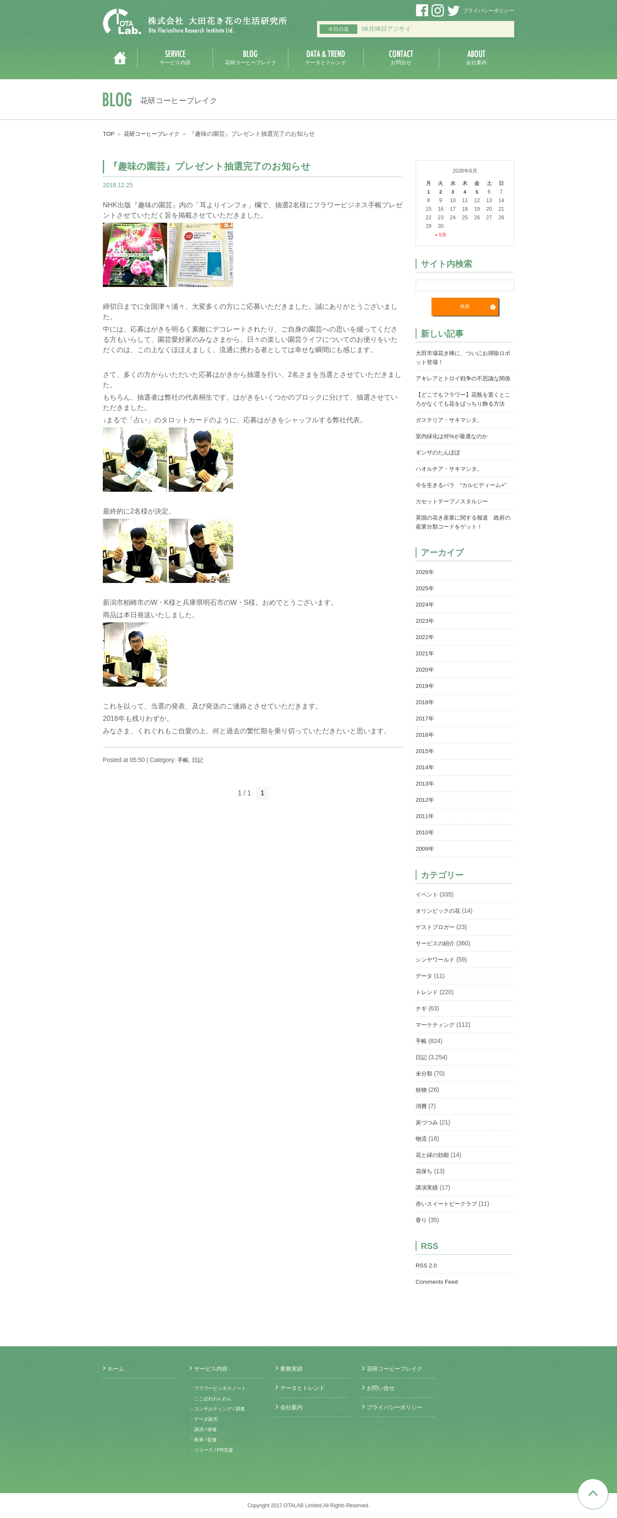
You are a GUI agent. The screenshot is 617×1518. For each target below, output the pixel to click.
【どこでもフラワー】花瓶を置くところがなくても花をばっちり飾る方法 (464, 412)
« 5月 (440, 235)
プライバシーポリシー (488, 11)
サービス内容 (212, 1368)
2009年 (425, 866)
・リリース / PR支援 (213, 1450)
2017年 (425, 736)
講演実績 (428, 1205)
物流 (422, 1156)
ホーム (117, 1368)
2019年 (425, 703)
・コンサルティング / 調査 (219, 1409)
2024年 (425, 622)
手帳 (183, 759)
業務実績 (292, 1368)
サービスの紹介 (437, 961)
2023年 (425, 638)
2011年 (425, 834)
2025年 (425, 606)
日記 (199, 759)
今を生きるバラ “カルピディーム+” (464, 502)
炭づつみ (428, 1140)
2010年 (425, 850)
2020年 (425, 687)
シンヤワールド (437, 977)
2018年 (425, 720)
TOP (109, 133)
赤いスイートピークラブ (449, 1221)
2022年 (425, 654)
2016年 (425, 752)
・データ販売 (204, 1419)
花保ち (425, 1189)
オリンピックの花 (440, 928)
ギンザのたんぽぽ (440, 470)
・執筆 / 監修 (204, 1440)
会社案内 (292, 1407)
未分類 (425, 1091)
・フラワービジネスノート (220, 1388)
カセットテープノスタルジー (455, 519)
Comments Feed (438, 1299)
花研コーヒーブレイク (155, 133)
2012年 (425, 817)
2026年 (425, 589)
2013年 (425, 801)
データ (425, 993)
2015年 (425, 768)
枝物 (422, 1107)
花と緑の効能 (434, 1172)
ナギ (422, 1026)
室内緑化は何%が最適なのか (454, 454)
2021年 (425, 671)
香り (422, 1237)
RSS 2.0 (427, 1283)
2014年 (425, 785)
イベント (428, 912)
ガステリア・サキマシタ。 (452, 437)
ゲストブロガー (437, 944)
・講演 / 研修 (204, 1429)
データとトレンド (304, 1387)
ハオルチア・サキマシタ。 (452, 486)
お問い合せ (382, 1387)
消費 (422, 1124)
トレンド (428, 1010)
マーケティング (437, 1042)
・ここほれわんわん (212, 1398)
